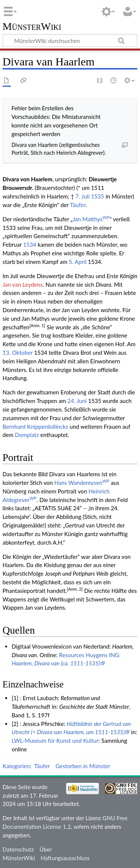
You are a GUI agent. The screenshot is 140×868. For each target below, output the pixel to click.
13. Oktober (18, 352)
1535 (97, 196)
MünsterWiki (32, 26)
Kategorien (16, 766)
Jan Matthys (90, 219)
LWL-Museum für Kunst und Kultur (55, 740)
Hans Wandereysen (81, 482)
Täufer (77, 204)
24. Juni (77, 400)
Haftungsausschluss (65, 858)
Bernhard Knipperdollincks (35, 426)
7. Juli (82, 196)
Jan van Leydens (23, 284)
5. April (77, 261)
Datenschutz (18, 849)
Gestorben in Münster (83, 766)
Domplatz (27, 434)
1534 (29, 244)
